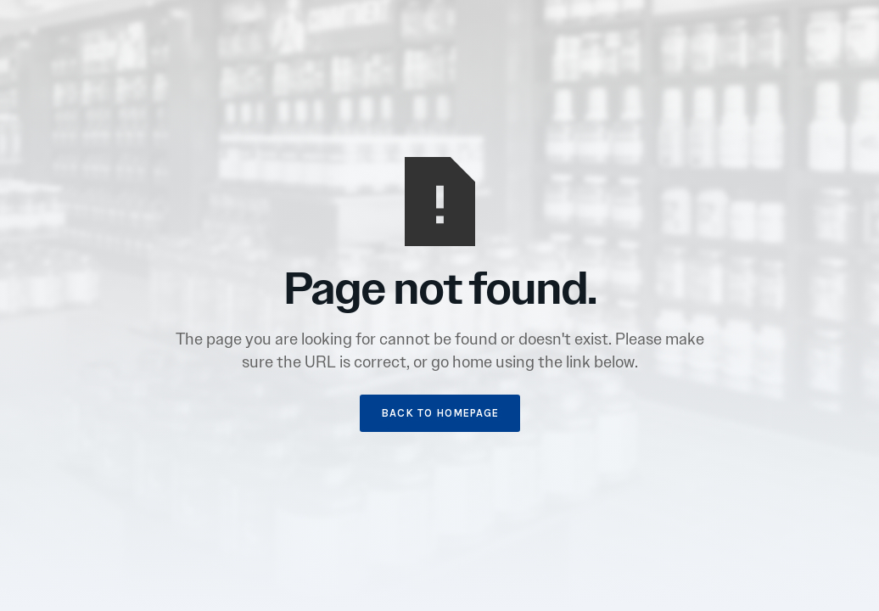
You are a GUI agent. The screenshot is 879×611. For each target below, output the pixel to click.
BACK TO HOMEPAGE (440, 412)
